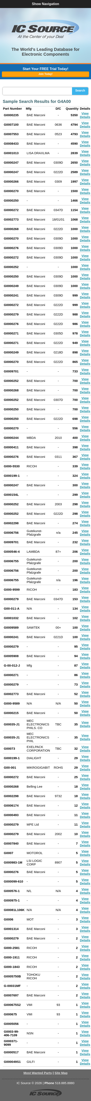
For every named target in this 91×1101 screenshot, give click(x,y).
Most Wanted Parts (37, 1073)
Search (80, 90)
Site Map (61, 1073)
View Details (85, 115)
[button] (45, 29)
